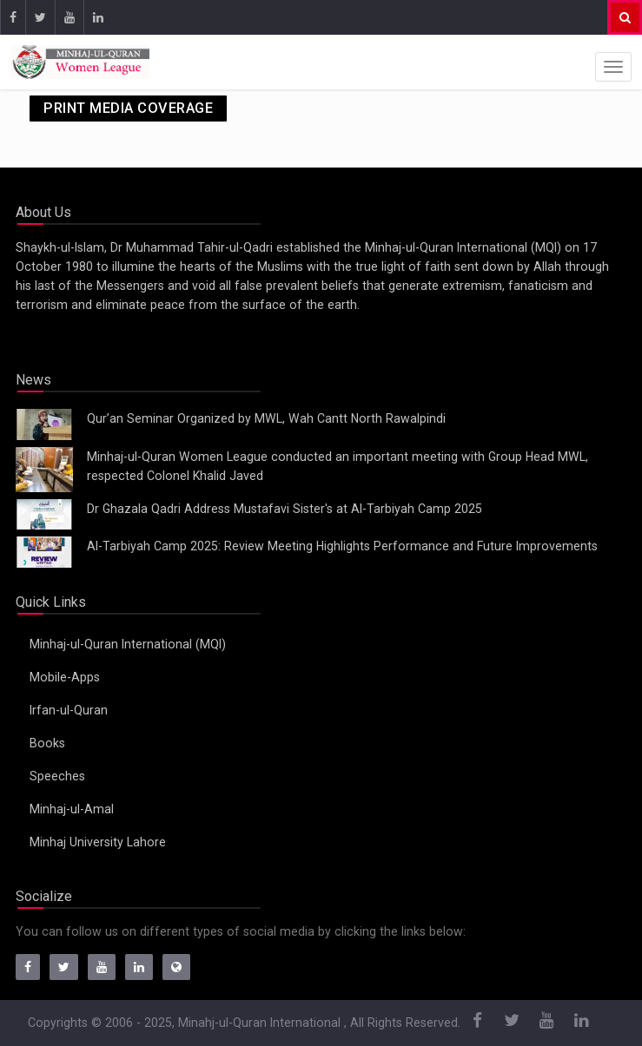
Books (47, 743)
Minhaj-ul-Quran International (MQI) (128, 644)
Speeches (57, 776)
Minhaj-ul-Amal (72, 809)
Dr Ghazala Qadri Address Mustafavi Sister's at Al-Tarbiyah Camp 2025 (284, 509)
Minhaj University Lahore (98, 842)
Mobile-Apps (65, 677)
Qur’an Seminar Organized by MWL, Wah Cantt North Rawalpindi (266, 418)
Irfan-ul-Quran (69, 710)
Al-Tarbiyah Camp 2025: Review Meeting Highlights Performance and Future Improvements (342, 546)
